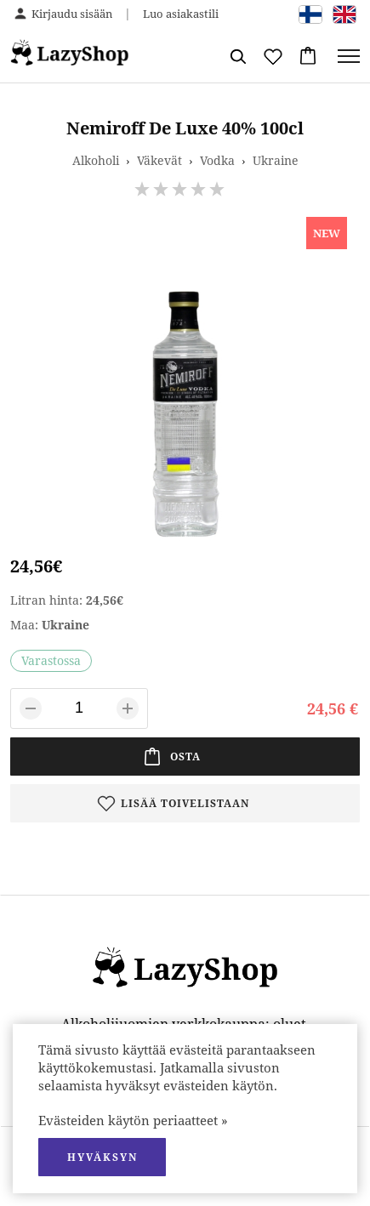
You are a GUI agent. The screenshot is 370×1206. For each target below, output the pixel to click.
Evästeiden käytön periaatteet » (133, 1120)
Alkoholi (95, 160)
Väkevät (159, 160)
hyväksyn (102, 1157)
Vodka (217, 160)
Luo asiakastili (181, 13)
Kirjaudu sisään (71, 13)
